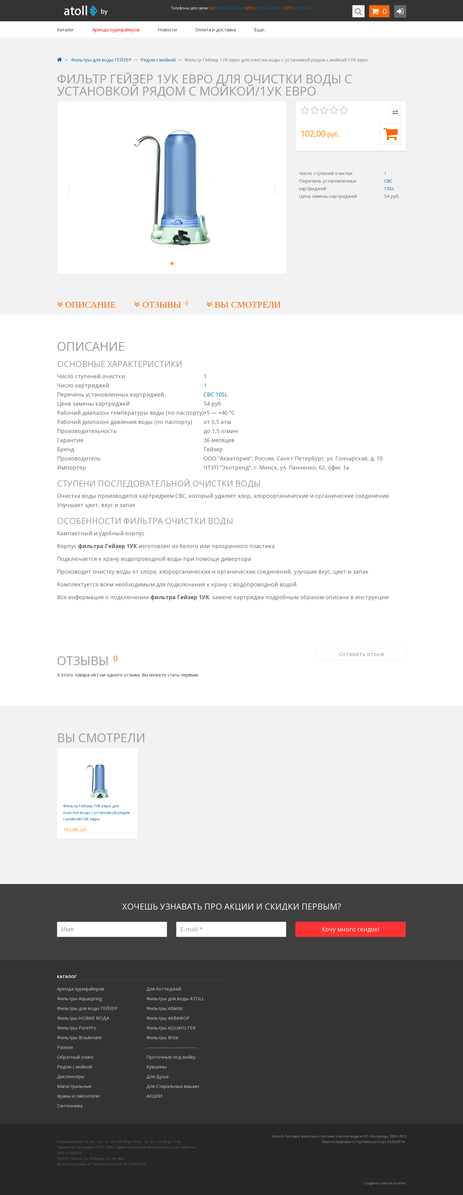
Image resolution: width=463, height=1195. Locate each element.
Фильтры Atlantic (164, 1008)
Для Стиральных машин (172, 1086)
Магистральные (74, 1086)
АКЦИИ (154, 1096)
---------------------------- (172, 1047)
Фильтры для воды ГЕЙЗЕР (87, 1008)
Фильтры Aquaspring (79, 998)
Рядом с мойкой (74, 1067)
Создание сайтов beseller (385, 1183)
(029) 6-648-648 (230, 8)
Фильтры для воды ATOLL (175, 998)
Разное (65, 1047)
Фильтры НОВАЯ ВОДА (83, 1018)
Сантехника (70, 1105)
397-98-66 (302, 8)
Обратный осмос (75, 1057)
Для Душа (157, 1076)
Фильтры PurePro (76, 1028)
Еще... (260, 29)
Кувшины (156, 1067)
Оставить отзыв (361, 653)
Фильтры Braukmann (79, 1037)
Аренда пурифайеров (80, 989)
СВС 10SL (216, 394)
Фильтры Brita (162, 1037)
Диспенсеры (70, 1076)
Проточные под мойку (171, 1057)
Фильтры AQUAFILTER (171, 1028)
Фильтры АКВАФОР (168, 1018)
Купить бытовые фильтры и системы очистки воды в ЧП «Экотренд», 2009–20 (337, 1136)
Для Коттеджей (163, 989)
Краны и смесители (78, 1096)
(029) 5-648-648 (269, 8)
